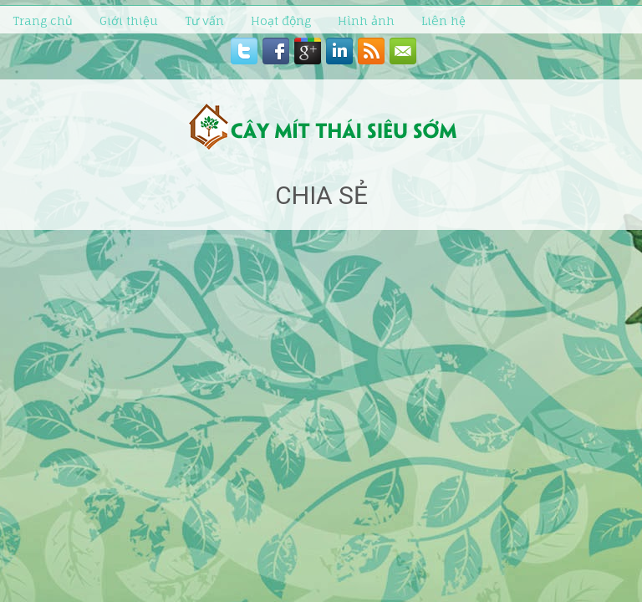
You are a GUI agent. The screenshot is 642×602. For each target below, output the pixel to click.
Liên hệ (443, 20)
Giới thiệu (128, 20)
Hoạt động (281, 20)
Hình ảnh (366, 20)
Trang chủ (43, 20)
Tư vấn (204, 20)
